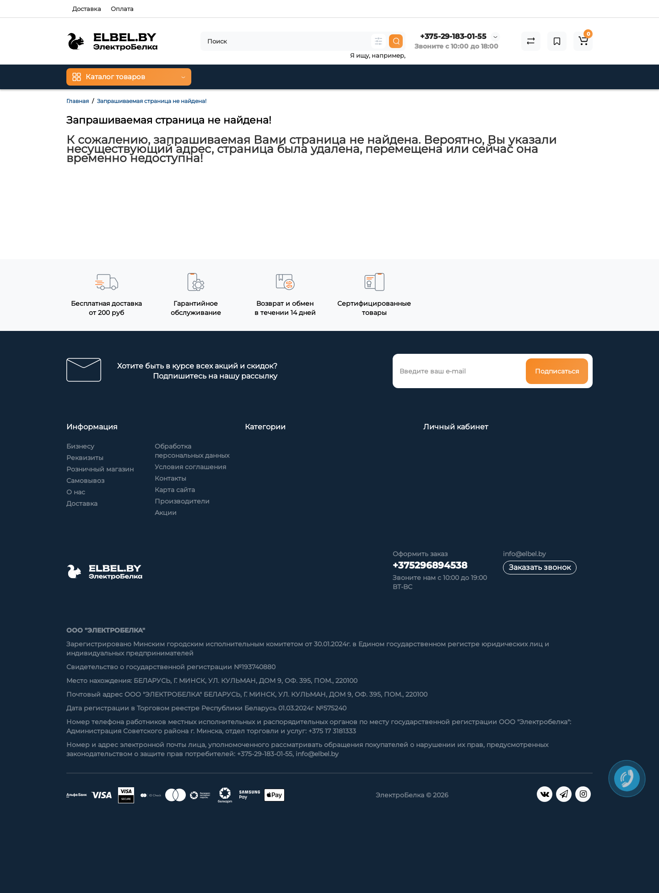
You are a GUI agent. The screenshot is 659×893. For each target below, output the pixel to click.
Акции (166, 513)
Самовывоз (85, 480)
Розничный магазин (100, 469)
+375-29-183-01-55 (453, 36)
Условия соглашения (190, 467)
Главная (77, 100)
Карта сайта (175, 490)
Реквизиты (84, 458)
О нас (75, 492)
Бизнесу (80, 446)
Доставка (86, 8)
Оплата (122, 8)
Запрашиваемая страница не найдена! (151, 100)
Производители (182, 501)
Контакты (170, 478)
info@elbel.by (524, 554)
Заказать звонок (540, 567)
